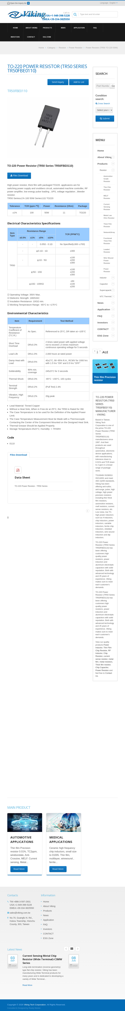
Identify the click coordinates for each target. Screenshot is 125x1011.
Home (15, 27)
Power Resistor (75, 48)
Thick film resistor (103, 665)
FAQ (95, 27)
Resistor (62, 48)
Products (47, 27)
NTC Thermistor (106, 296)
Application (79, 27)
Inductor (103, 278)
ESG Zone (47, 36)
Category (51, 48)
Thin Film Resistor (107, 188)
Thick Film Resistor (108, 225)
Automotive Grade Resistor (108, 178)
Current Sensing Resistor (107, 206)
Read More (27, 985)
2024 (12, 966)
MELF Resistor (107, 197)
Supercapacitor (106, 290)
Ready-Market (34, 1008)
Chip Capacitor (102, 667)
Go (113, 86)
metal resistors (106, 662)
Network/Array (109, 232)
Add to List (79, 82)
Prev (100, 351)
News (63, 27)
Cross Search (103, 103)
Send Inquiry (58, 82)
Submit (105, 118)
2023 (73, 966)
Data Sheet (22, 477)
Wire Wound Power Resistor (108, 260)
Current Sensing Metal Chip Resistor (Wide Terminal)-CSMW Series (42, 959)
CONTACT (31, 36)
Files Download (19, 175)
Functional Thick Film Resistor (108, 240)
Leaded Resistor (107, 250)
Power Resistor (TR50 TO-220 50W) (102, 48)
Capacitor (104, 284)
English (113, 3)
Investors (15, 36)
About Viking (31, 27)
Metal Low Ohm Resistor (109, 216)
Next (94, 351)
